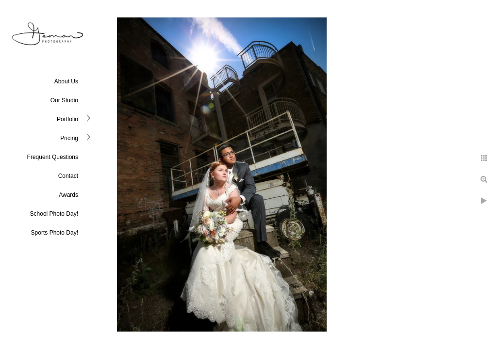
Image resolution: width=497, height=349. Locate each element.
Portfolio (67, 119)
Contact (68, 176)
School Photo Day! (54, 213)
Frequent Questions (52, 157)
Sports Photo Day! (54, 232)
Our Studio (64, 100)
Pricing (69, 138)
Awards (68, 194)
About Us (66, 81)
